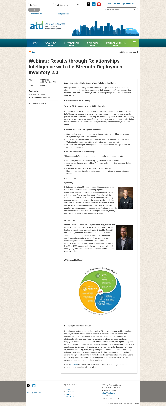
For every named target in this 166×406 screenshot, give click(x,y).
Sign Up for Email (34, 392)
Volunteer (70, 397)
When (31, 80)
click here (74, 364)
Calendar (70, 394)
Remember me (36, 14)
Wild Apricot (119, 403)
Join (109, 4)
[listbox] (129, 52)
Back (34, 52)
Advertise (116, 4)
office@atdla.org (108, 393)
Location (32, 85)
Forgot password (62, 14)
